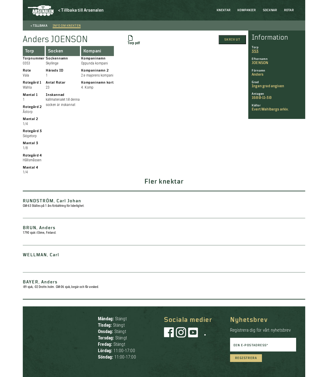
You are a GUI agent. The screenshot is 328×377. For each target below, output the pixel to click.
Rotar (289, 10)
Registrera (246, 358)
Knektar (224, 10)
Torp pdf (134, 40)
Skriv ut (232, 39)
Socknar (270, 10)
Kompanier (246, 10)
